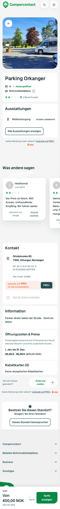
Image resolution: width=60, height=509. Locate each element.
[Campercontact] (19, 5)
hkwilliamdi (21, 183)
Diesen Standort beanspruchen (30, 422)
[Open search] (44, 4)
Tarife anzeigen (47, 497)
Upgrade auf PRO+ (45, 141)
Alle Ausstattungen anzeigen (24, 131)
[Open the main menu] (53, 4)
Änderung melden (45, 382)
